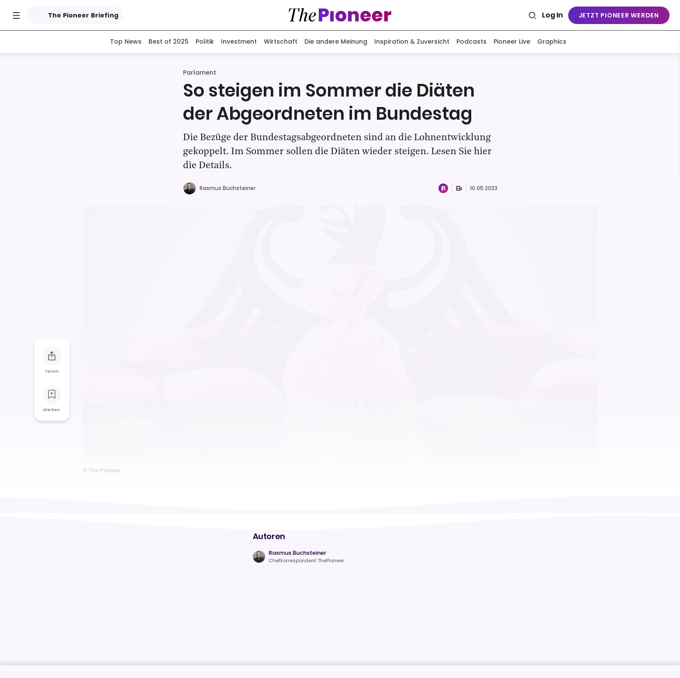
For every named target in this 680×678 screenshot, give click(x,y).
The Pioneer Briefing (73, 15)
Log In (552, 15)
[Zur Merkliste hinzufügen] (52, 394)
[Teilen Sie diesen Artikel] (52, 356)
